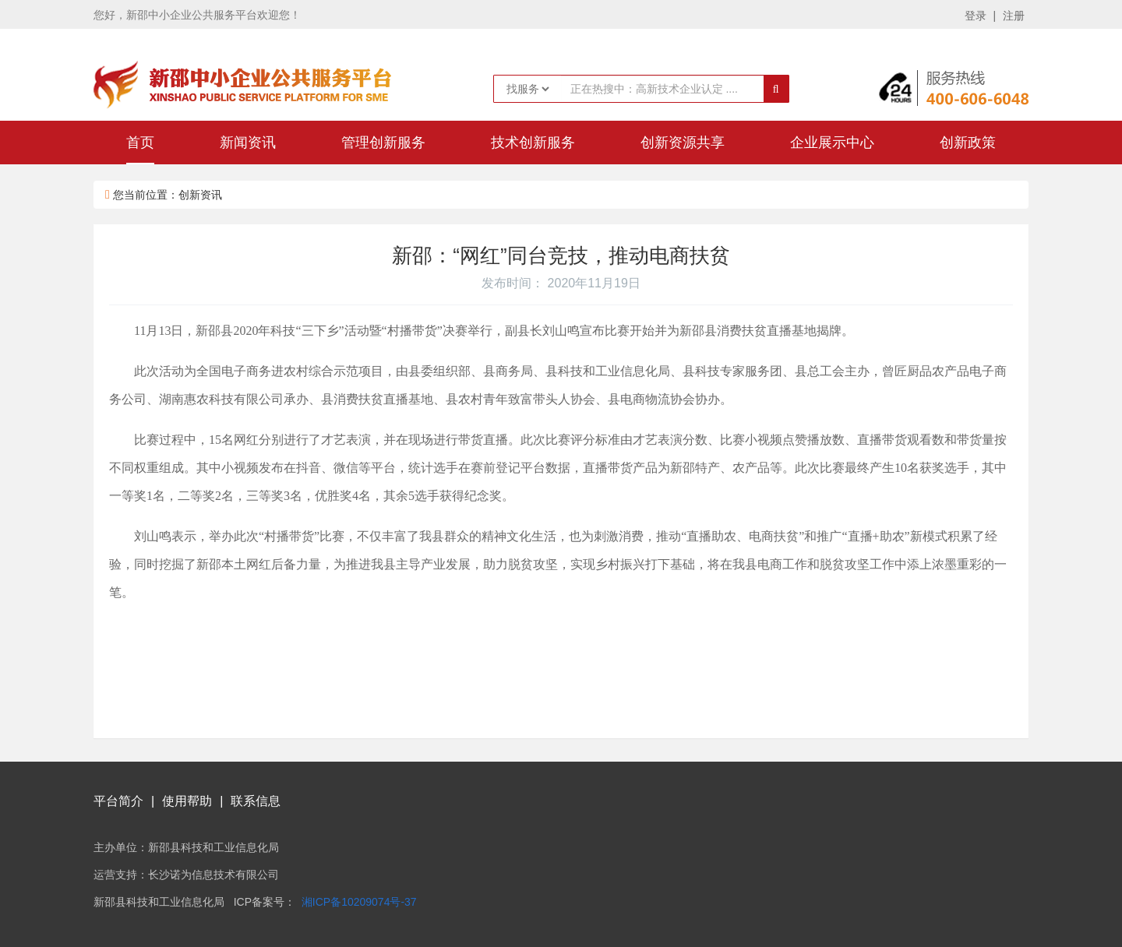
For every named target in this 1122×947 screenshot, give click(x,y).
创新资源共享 (682, 142)
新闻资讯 (248, 142)
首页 (140, 142)
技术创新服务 (533, 142)
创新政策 (968, 142)
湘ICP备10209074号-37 (359, 902)
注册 (1014, 15)
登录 (975, 15)
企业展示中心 (832, 142)
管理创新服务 (383, 142)
